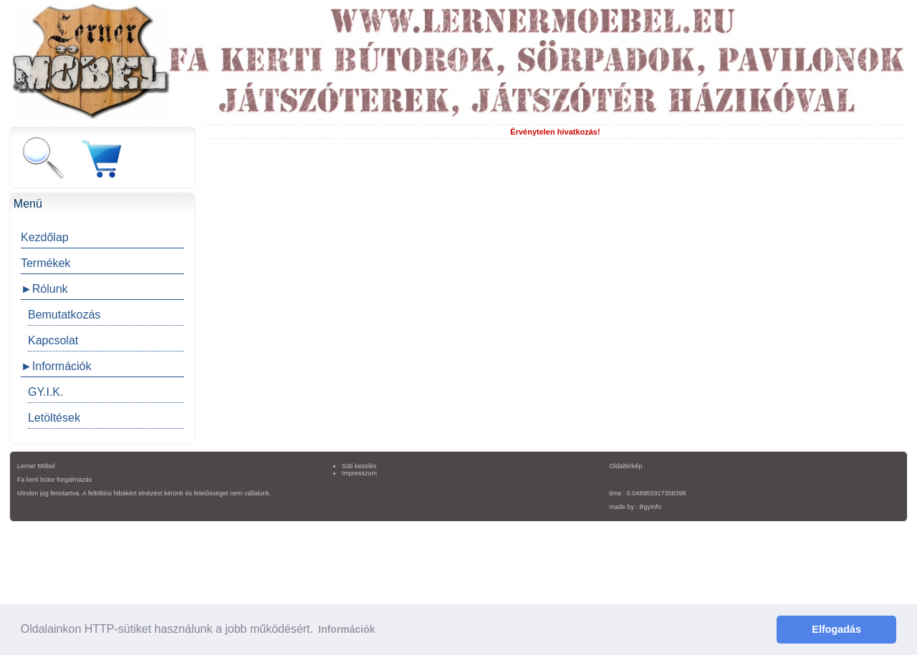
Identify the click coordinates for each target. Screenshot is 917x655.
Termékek (45, 263)
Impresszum (359, 473)
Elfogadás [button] (836, 629)
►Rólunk (44, 289)
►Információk (56, 366)
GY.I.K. (46, 392)
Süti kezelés (359, 466)
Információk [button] (346, 629)
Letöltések (54, 418)
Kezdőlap (45, 237)
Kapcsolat (53, 340)
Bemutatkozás (64, 315)
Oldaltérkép (625, 466)
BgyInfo (650, 506)
